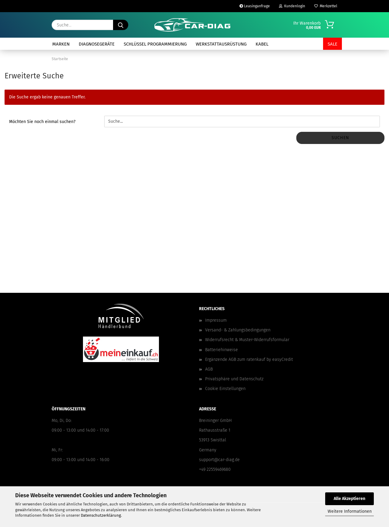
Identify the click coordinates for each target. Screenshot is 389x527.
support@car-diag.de (219, 459)
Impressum (216, 320)
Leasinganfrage (254, 6)
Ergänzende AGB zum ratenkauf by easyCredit (249, 359)
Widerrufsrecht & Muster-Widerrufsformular (247, 339)
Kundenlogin (292, 6)
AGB (209, 369)
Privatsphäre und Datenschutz (234, 379)
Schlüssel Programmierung (155, 44)
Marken (61, 44)
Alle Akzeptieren (349, 498)
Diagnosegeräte (97, 44)
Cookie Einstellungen (225, 388)
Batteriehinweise (221, 349)
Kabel (262, 44)
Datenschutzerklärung (101, 515)
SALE (332, 44)
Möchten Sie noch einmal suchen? (42, 121)
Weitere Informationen (350, 511)
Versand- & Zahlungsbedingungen (237, 330)
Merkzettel (325, 6)
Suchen (340, 137)
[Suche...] (120, 25)
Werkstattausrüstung (221, 44)
